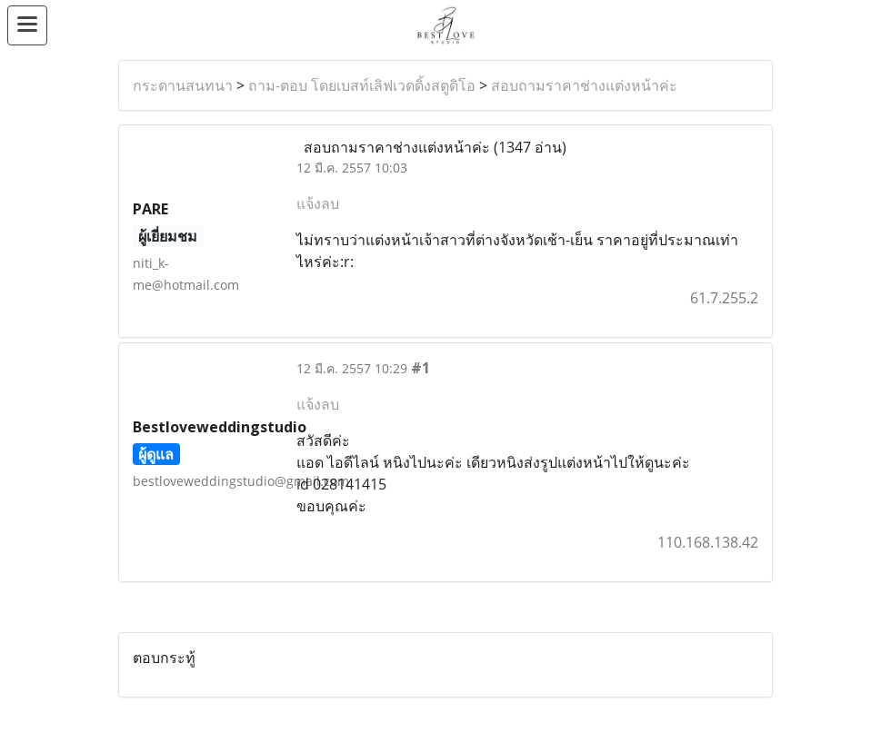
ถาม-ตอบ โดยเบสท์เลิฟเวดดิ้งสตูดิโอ (362, 85)
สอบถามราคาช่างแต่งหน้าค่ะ (584, 85)
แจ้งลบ (317, 203)
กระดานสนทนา (183, 85)
